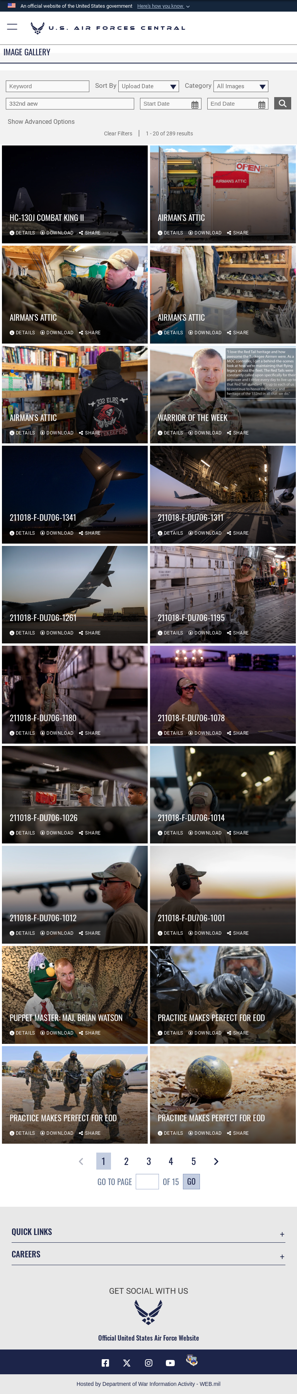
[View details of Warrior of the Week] (223, 395)
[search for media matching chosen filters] (282, 102)
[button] (164, 6)
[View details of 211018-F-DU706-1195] (223, 595)
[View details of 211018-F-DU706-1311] (223, 495)
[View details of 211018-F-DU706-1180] (75, 695)
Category (198, 85)
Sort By (105, 85)
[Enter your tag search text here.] (70, 103)
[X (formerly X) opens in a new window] (127, 1363)
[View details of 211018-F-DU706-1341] (75, 495)
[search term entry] (47, 86)
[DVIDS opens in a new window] (192, 1360)
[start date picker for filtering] (170, 103)
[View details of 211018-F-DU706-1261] (75, 595)
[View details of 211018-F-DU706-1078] (223, 695)
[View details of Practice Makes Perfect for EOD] (223, 995)
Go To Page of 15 (138, 1182)
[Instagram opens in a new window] (148, 1363)
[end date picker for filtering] (238, 103)
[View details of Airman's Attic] (223, 194)
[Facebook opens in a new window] (105, 1363)
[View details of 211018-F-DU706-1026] (75, 795)
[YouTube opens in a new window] (170, 1363)
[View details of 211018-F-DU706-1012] (75, 895)
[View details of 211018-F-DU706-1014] (223, 795)
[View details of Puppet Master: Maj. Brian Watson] (75, 995)
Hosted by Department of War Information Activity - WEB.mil (148, 1384)
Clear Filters (118, 133)
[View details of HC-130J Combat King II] (75, 194)
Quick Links (32, 1231)
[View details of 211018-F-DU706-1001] (223, 895)
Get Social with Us (148, 1291)
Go (191, 1181)
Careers (26, 1254)
